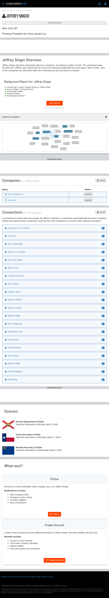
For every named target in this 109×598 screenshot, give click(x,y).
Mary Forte (58, 131)
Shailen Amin (63, 148)
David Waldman (78, 131)
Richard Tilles (66, 136)
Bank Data (36, 577)
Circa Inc (56, 136)
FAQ (51, 577)
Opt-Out (26, 577)
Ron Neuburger (75, 137)
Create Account (54, 560)
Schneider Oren (75, 142)
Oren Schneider (35, 138)
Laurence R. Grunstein (68, 131)
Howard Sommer (54, 126)
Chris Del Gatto (54, 146)
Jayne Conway (13, 307)
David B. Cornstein (45, 138)
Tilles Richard (57, 141)
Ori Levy (37, 132)
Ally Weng (10, 379)
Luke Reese (30, 132)
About (44, 577)
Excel (100, 180)
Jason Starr (32, 143)
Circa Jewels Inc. (46, 131)
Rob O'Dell (65, 126)
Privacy (17, 577)
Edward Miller (66, 143)
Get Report (54, 103)
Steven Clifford (36, 127)
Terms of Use (7, 577)
